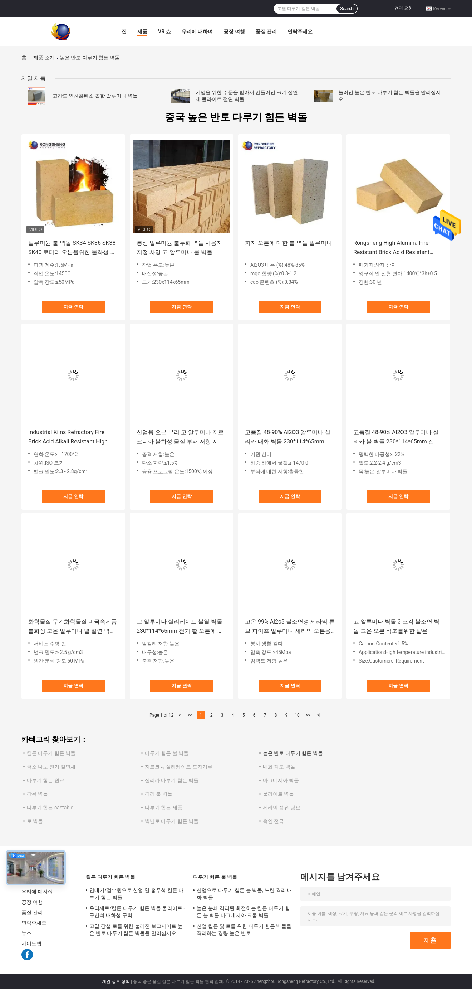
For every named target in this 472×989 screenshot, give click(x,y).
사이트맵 (31, 943)
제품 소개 (43, 57)
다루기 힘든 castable (50, 807)
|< (179, 715)
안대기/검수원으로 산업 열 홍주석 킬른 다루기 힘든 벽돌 (136, 893)
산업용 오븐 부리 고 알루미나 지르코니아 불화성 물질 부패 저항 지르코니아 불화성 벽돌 (180, 437)
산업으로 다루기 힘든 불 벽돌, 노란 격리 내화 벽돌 (244, 893)
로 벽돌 (35, 821)
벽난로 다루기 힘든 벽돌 (171, 821)
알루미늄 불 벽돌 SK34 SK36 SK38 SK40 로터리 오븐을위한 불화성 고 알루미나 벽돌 (72, 248)
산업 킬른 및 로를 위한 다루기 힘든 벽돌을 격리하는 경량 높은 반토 (244, 929)
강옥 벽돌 (37, 794)
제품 (142, 31)
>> (308, 715)
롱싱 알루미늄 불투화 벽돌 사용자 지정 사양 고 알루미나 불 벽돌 (179, 247)
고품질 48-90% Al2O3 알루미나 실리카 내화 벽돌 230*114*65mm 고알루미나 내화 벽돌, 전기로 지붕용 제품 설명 (288, 437)
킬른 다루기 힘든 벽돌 (51, 753)
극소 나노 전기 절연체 (51, 767)
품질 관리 (266, 31)
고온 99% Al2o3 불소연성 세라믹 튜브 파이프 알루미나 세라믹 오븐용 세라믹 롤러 (290, 627)
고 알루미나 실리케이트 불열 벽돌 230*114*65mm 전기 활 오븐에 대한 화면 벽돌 (180, 627)
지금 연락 (73, 307)
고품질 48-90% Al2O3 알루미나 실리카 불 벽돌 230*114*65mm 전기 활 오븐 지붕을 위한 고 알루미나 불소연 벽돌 (397, 437)
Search (347, 8)
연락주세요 (300, 31)
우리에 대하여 (197, 31)
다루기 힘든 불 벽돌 (166, 753)
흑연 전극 (273, 821)
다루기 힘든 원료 (45, 780)
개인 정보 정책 (116, 981)
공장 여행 (234, 31)
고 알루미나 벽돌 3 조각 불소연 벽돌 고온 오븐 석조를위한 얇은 (396, 626)
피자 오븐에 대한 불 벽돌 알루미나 (288, 242)
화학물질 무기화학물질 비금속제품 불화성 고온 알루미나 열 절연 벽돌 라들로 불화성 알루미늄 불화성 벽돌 (72, 627)
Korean (442, 8)
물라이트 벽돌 (278, 794)
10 (297, 715)
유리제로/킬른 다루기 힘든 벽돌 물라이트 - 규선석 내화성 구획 (137, 911)
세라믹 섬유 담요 (281, 807)
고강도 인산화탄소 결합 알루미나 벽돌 (95, 96)
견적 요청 (403, 8)
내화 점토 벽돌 (279, 767)
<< (190, 715)
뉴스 (26, 933)
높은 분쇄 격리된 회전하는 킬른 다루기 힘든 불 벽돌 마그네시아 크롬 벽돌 (243, 911)
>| (318, 715)
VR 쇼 (164, 31)
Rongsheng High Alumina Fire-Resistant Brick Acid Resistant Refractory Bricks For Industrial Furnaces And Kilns (392, 248)
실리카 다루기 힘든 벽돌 (171, 780)
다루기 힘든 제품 (163, 807)
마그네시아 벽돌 (281, 780)
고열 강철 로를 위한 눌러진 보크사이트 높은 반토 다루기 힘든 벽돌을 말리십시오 (136, 929)
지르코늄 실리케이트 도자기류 (178, 767)
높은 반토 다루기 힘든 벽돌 (293, 753)
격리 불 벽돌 (158, 794)
